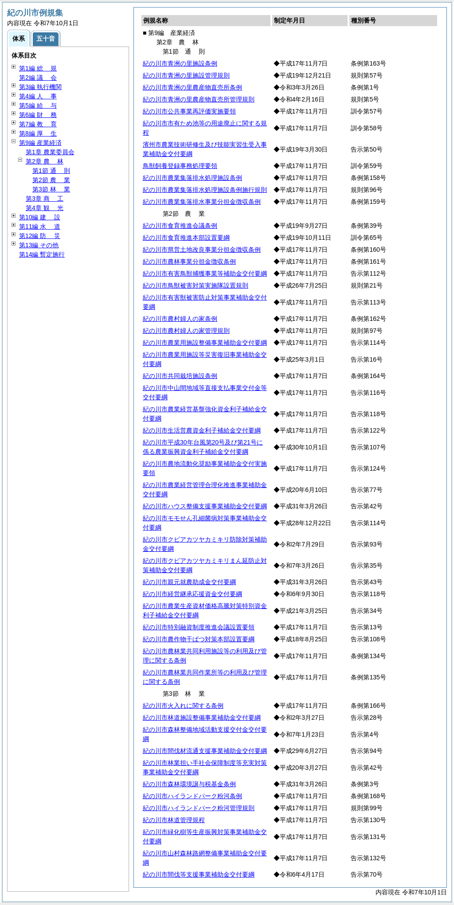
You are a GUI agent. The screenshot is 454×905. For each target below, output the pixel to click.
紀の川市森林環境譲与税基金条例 (189, 784)
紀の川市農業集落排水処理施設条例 (192, 177)
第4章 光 (44, 207)
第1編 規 (38, 68)
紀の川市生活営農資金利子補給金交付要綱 (202, 430)
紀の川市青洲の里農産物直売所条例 (192, 87)
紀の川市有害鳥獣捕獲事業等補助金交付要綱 (205, 273)
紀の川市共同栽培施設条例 (180, 375)
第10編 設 (39, 217)
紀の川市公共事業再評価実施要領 (189, 111)
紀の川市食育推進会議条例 (180, 225)
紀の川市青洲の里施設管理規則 (186, 75)
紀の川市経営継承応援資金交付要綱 (192, 593)
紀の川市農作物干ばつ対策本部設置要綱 (198, 639)
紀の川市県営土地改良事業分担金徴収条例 (202, 249)
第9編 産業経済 (40, 142)
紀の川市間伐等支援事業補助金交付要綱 (198, 874)
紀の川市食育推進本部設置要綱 (186, 237)
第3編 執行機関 (40, 86)
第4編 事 (38, 96)
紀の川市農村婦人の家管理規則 (186, 330)
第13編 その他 (39, 245)
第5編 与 (38, 105)
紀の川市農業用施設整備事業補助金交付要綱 (205, 342)
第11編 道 (39, 226)
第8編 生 (38, 133)
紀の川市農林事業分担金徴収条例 (189, 261)
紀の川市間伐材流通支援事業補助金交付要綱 (205, 750)
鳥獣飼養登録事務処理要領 (180, 165)
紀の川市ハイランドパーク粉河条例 (192, 796)
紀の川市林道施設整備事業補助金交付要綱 (202, 717)
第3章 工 (44, 198)
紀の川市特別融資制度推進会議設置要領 (198, 627)
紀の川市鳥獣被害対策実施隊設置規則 (195, 285)
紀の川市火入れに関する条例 (183, 705)
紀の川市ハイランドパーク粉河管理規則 (198, 807)
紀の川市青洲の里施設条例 (180, 63)
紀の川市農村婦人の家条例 (180, 318)
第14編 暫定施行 (42, 254)
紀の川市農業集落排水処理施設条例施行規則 (205, 189)
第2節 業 (51, 179)
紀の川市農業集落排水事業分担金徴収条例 (202, 201)
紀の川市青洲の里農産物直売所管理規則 (198, 99)
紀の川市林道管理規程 (174, 819)
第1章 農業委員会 (50, 152)
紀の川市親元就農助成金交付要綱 (189, 581)
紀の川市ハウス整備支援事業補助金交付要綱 (205, 506)
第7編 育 (38, 124)
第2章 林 (44, 161)
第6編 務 (38, 114)
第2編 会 (38, 77)
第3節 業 (51, 189)
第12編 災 (39, 235)
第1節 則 (51, 170)
